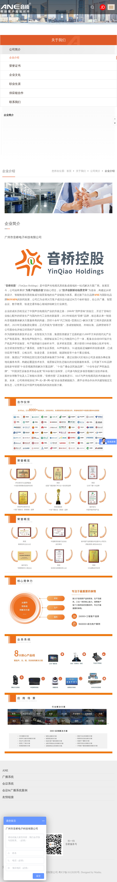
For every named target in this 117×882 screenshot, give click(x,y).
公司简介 (15, 49)
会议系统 (8, 783)
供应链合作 (16, 92)
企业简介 (9, 115)
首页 (69, 171)
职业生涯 (15, 83)
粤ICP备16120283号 (69, 872)
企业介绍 (14, 57)
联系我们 (15, 101)
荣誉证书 (15, 65)
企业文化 (15, 74)
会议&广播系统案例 (14, 790)
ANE (5, 770)
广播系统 (8, 776)
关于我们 (81, 171)
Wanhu (97, 872)
